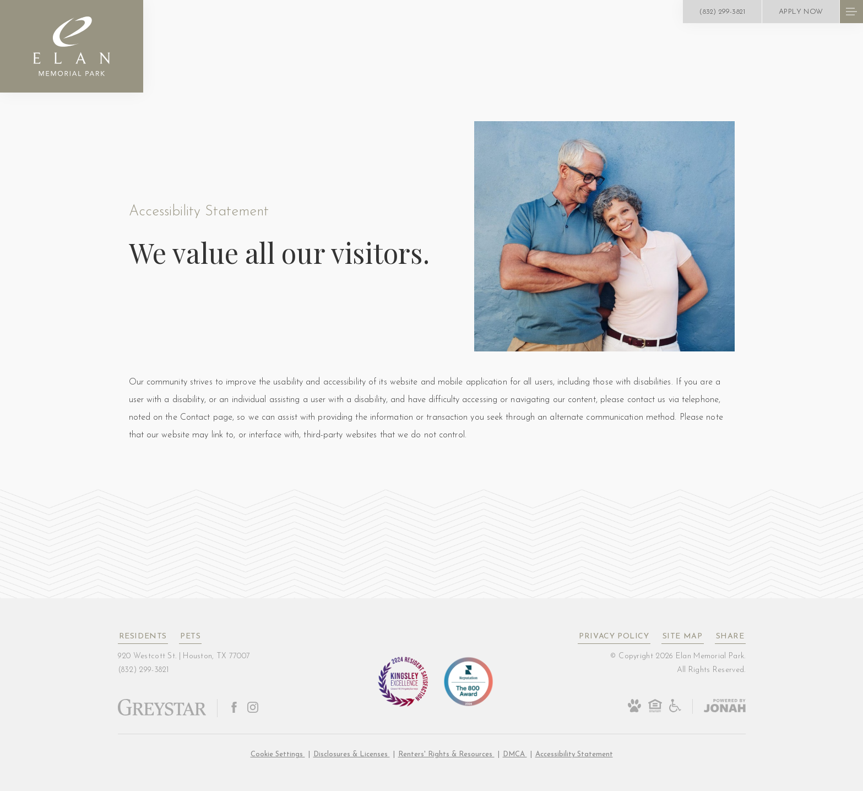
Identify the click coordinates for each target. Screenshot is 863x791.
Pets (190, 636)
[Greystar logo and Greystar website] (162, 714)
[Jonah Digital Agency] (719, 706)
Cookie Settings (278, 754)
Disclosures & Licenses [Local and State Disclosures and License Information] (351, 754)
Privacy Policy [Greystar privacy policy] (614, 636)
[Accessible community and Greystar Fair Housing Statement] (675, 711)
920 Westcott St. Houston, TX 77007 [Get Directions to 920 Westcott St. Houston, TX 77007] (184, 656)
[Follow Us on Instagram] (252, 708)
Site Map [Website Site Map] (683, 636)
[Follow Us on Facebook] (234, 708)
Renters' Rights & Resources (446, 754)
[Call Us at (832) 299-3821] (722, 11)
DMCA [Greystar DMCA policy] (515, 754)
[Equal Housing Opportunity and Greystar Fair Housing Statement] (655, 711)
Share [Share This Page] (730, 636)
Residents (143, 636)
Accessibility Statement (574, 754)
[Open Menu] (851, 11)
